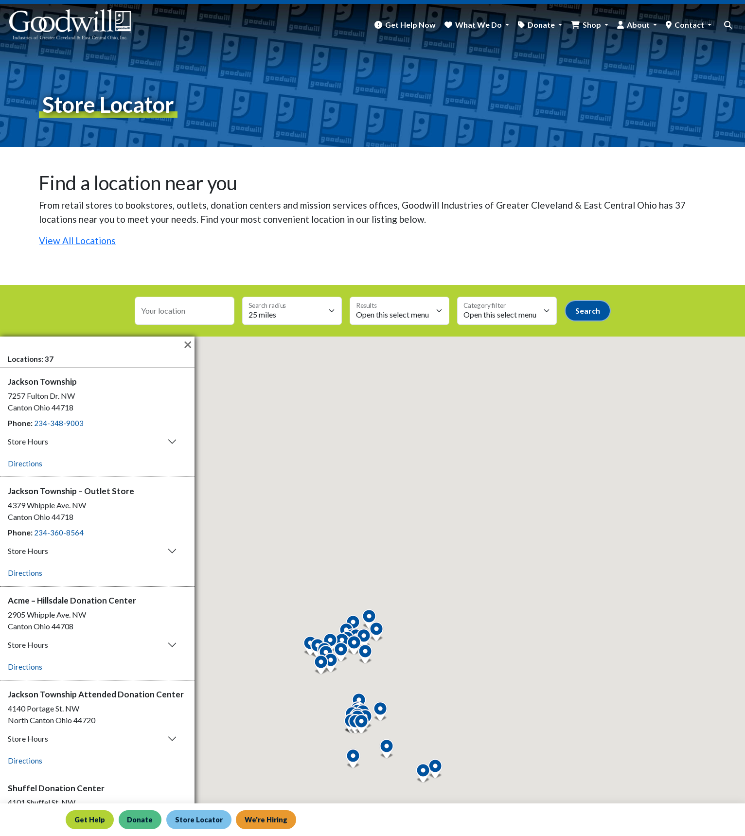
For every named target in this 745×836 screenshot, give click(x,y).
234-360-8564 (59, 532)
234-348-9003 (59, 423)
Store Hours (28, 441)
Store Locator (204, 819)
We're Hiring (273, 819)
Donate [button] (542, 24)
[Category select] (507, 311)
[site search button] (728, 25)
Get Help (90, 819)
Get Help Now (410, 24)
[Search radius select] (292, 311)
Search (587, 310)
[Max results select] (399, 311)
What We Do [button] (479, 24)
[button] (361, 724)
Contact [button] (690, 24)
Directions (25, 463)
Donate (142, 819)
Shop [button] (593, 24)
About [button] (639, 24)
